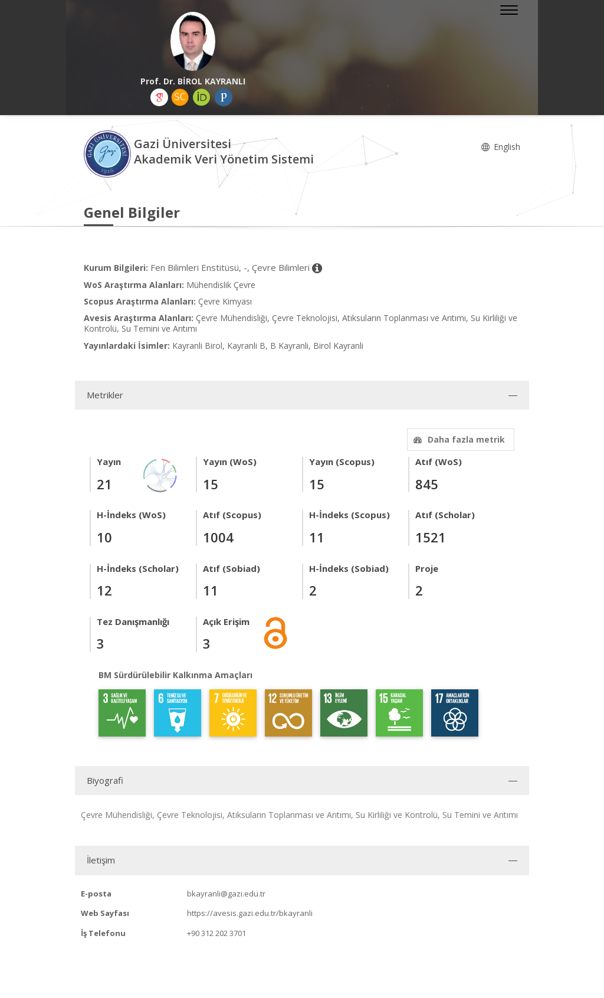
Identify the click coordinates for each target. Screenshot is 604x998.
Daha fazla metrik (458, 439)
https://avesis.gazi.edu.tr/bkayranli (250, 913)
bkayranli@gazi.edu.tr (226, 893)
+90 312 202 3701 (216, 933)
